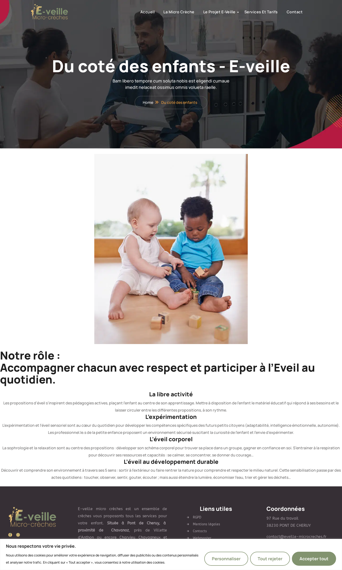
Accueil (139, 11)
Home (148, 102)
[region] (171, 554)
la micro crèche (170, 11)
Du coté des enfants (179, 102)
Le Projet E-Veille (211, 11)
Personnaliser (226, 558)
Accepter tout (313, 558)
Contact (286, 11)
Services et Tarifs (252, 11)
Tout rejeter (270, 558)
